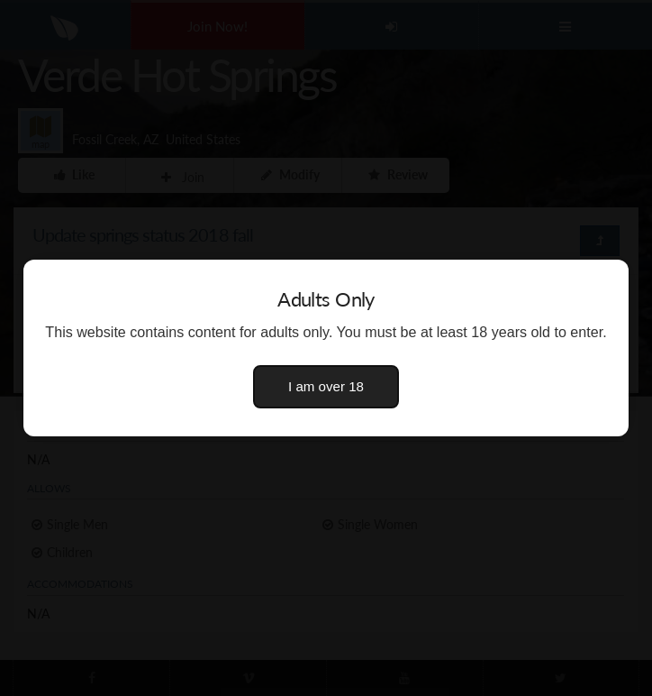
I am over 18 (326, 386)
